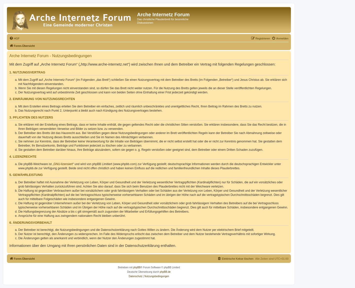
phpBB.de (165, 272)
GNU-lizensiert (63, 164)
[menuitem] (14, 38)
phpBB (137, 267)
